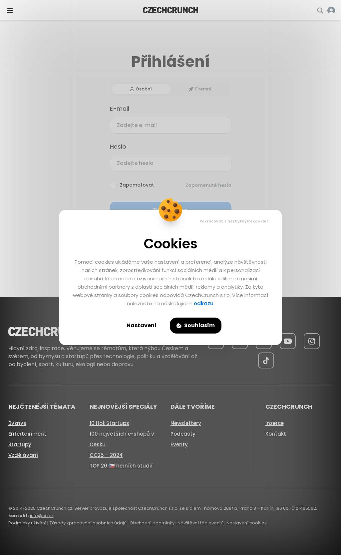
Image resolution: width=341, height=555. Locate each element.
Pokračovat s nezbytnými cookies (234, 221)
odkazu (203, 303)
